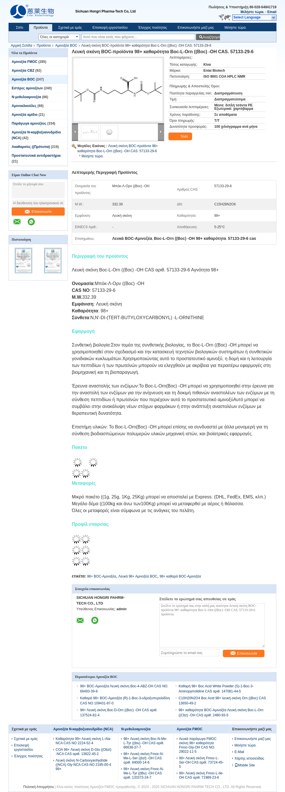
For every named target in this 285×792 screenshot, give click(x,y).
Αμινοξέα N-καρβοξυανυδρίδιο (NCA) (83, 729)
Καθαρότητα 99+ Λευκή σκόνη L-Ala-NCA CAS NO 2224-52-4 (83, 741)
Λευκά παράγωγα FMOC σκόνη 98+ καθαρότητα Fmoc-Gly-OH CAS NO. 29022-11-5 (198, 745)
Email (271, 12)
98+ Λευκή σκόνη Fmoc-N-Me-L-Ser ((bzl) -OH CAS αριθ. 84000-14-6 (143, 758)
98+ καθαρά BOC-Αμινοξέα (180, 576)
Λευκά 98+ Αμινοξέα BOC (137, 576)
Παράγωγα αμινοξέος (29, 123)
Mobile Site (245, 765)
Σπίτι (19, 28)
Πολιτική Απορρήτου (38, 787)
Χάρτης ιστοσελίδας (249, 758)
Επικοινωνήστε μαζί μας (196, 28)
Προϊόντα (41, 28)
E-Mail (239, 752)
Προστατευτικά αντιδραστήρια (36, 156)
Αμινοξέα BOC (66, 46)
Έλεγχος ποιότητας (152, 28)
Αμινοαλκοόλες (24, 106)
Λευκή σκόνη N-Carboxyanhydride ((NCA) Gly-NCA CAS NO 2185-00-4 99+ (83, 764)
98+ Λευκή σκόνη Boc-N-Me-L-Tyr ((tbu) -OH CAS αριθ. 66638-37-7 (145, 743)
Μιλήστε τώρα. (252, 12)
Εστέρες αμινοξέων (27, 88)
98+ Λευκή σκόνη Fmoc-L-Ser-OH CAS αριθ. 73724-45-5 (201, 762)
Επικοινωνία (38, 211)
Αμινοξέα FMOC (24, 62)
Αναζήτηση (211, 37)
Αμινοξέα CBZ (23, 71)
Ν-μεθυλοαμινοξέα (26, 97)
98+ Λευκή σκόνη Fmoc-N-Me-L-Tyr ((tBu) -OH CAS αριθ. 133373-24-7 (143, 773)
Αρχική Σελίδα (21, 46)
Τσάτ (181, 136)
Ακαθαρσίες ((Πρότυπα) (31, 147)
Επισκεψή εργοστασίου (109, 28)
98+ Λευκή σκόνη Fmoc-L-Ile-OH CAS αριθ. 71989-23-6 (201, 775)
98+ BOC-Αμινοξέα (101, 576)
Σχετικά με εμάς (70, 28)
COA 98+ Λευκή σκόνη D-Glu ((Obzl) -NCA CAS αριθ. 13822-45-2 (83, 752)
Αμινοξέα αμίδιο (25, 115)
